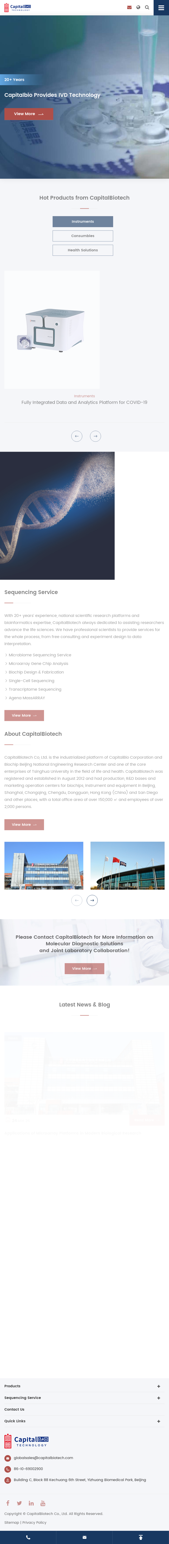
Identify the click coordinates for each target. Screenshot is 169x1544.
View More (29, 114)
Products (12, 1386)
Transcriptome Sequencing (32, 692)
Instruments (80, 222)
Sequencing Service (31, 595)
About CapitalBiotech (33, 736)
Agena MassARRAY (24, 700)
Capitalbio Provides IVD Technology (52, 95)
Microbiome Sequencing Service (37, 657)
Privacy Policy (34, 1523)
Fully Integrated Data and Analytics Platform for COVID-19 (84, 405)
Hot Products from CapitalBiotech (84, 200)
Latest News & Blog (84, 1007)
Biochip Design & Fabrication (34, 675)
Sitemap (11, 1523)
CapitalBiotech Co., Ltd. (47, 1514)
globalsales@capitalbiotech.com (43, 1458)
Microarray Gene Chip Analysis (36, 666)
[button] (76, 438)
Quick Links (15, 1421)
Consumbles (80, 236)
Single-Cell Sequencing (29, 683)
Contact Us (14, 1409)
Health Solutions (80, 250)
